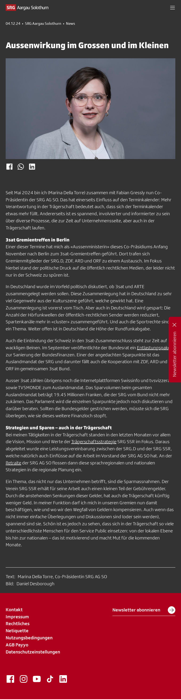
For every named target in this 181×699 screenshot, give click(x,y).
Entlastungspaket (154, 347)
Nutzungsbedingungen (29, 637)
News (70, 23)
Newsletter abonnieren (143, 610)
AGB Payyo (17, 644)
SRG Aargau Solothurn (43, 23)
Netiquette (17, 630)
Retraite (13, 462)
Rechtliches (17, 623)
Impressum (17, 616)
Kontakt (14, 609)
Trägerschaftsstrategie (93, 441)
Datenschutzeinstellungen (33, 651)
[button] (172, 7)
